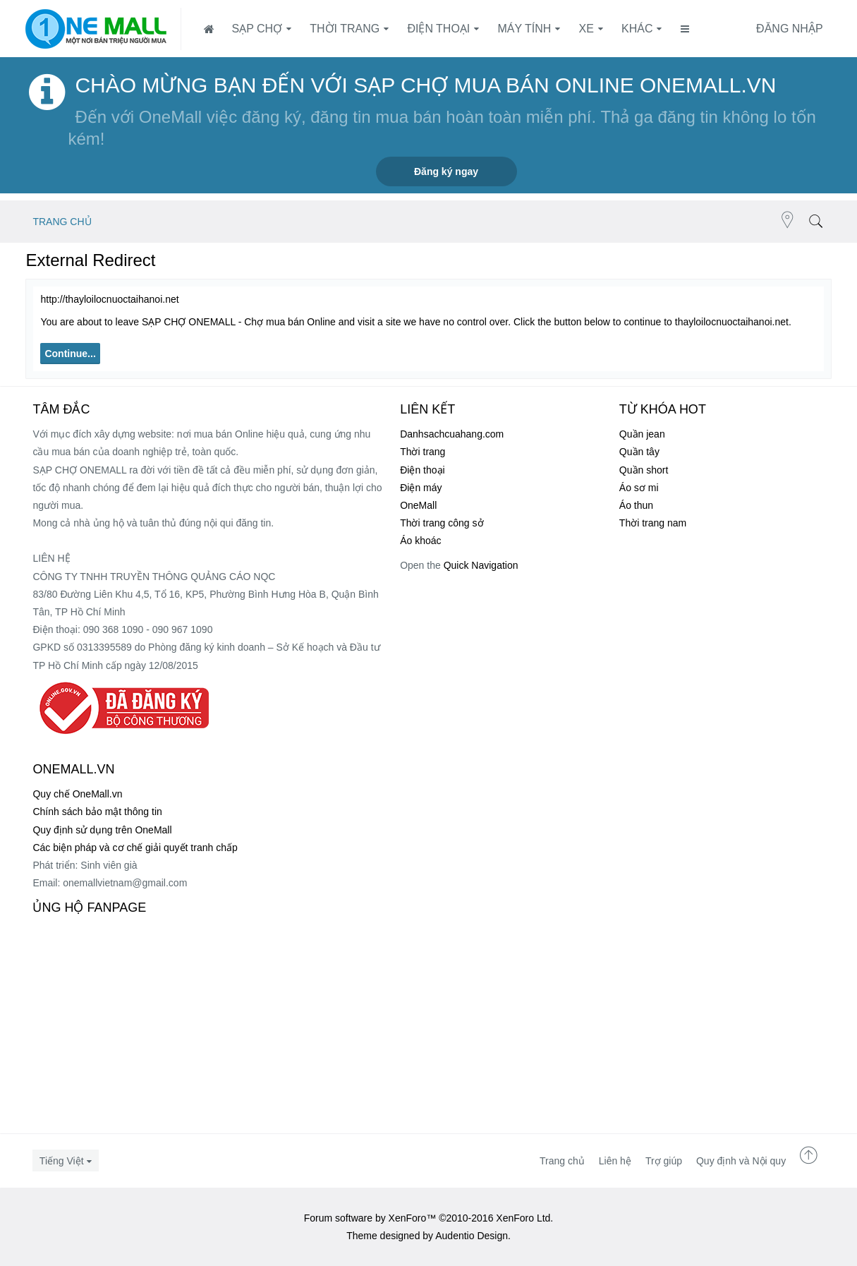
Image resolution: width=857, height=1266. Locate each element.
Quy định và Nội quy (741, 1160)
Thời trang (344, 29)
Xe (586, 29)
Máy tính (525, 29)
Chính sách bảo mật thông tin (97, 811)
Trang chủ (562, 1160)
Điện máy (421, 487)
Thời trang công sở (441, 523)
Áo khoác (420, 540)
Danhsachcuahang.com (452, 434)
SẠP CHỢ (256, 29)
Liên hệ (615, 1160)
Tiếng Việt (61, 1160)
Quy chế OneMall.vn (77, 794)
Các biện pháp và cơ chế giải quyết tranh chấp (134, 847)
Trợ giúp (663, 1160)
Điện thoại (438, 29)
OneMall (418, 505)
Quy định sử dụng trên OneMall (101, 830)
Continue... (69, 353)
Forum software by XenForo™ (429, 1218)
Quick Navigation (481, 565)
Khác (636, 29)
